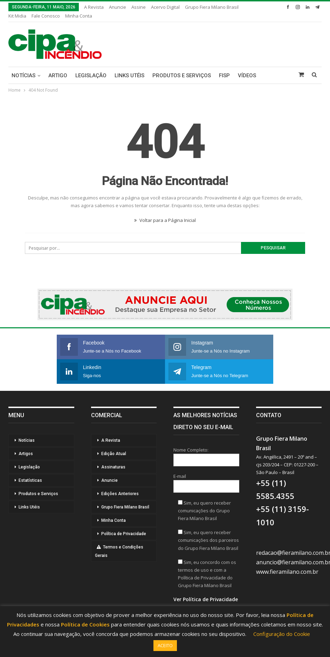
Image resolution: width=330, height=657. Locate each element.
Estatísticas (30, 480)
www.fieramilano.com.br (287, 572)
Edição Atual (113, 453)
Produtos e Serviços (181, 75)
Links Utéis (129, 75)
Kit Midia (17, 16)
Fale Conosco (46, 16)
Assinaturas (113, 467)
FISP (224, 75)
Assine (138, 7)
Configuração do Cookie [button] (281, 633)
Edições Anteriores (120, 493)
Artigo (57, 75)
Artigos (26, 453)
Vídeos (247, 75)
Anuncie (117, 7)
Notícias (23, 75)
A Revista (94, 7)
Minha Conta (78, 16)
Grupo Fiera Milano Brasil (212, 7)
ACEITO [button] (165, 645)
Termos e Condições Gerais (119, 551)
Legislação (90, 75)
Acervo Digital (165, 7)
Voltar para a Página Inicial (165, 220)
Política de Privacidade (123, 533)
